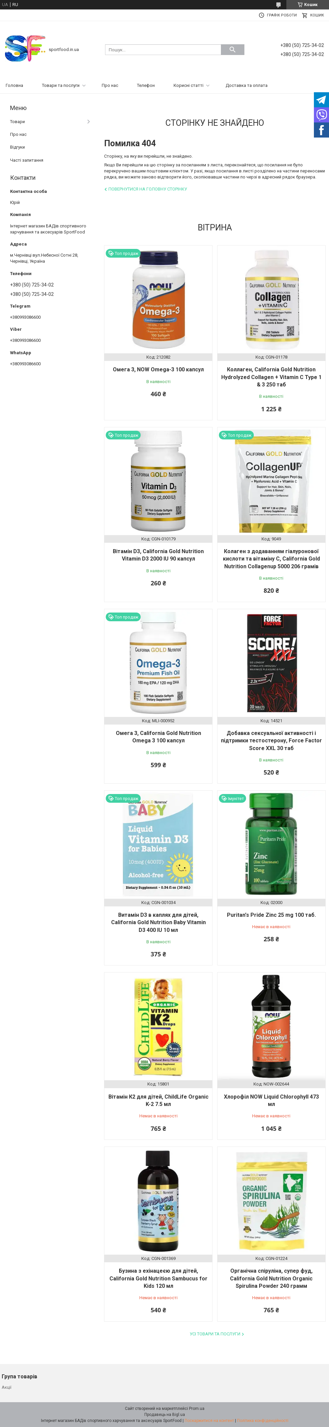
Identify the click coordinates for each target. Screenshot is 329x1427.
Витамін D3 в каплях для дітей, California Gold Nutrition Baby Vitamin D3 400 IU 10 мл (158, 922)
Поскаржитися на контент (209, 1420)
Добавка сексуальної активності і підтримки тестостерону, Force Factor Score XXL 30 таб (271, 740)
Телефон (146, 85)
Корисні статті (188, 85)
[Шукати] (232, 49)
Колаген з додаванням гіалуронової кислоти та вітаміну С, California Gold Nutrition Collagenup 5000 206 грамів (271, 559)
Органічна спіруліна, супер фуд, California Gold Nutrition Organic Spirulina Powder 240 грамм (271, 1278)
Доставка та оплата (247, 85)
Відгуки (17, 147)
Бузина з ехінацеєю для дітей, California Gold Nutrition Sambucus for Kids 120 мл (158, 1278)
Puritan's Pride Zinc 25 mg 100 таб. (271, 915)
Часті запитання (26, 160)
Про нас (110, 85)
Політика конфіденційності (262, 1420)
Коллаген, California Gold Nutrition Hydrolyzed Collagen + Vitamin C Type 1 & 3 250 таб (271, 377)
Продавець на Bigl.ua (164, 1414)
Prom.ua (196, 1408)
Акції (6, 1387)
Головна (14, 85)
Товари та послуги (61, 85)
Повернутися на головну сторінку (147, 189)
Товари (17, 121)
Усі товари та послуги (215, 1333)
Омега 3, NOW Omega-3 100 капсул (158, 369)
